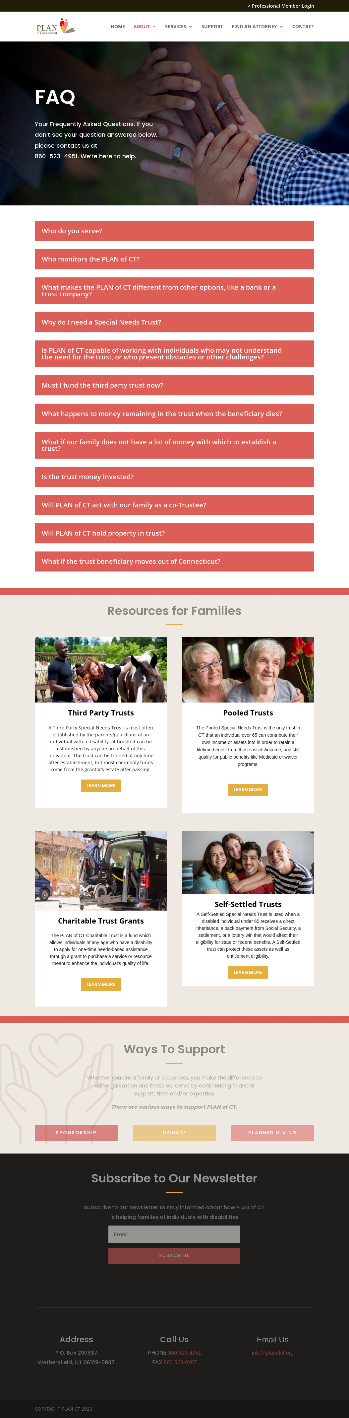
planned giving (272, 1132)
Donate (174, 1132)
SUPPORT (212, 27)
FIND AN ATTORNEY (254, 27)
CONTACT (303, 27)
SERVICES (175, 27)
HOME (118, 27)
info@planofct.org (273, 1353)
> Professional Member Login (281, 6)
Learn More (101, 785)
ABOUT (142, 27)
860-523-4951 (184, 1353)
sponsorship (76, 1132)
